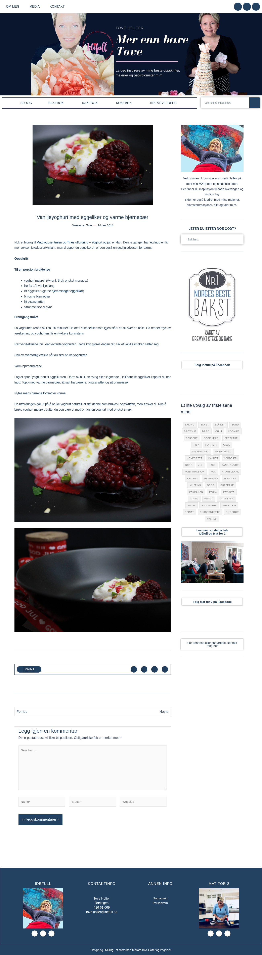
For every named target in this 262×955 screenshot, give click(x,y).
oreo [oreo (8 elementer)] (210, 485)
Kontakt (57, 6)
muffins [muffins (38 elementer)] (195, 485)
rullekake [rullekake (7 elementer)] (226, 498)
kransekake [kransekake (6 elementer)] (230, 471)
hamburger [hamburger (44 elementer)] (223, 451)
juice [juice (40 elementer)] (188, 465)
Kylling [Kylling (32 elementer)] (192, 478)
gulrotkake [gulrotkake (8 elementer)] (200, 451)
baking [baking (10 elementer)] (189, 424)
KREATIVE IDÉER (164, 103)
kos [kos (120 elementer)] (213, 471)
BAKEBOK (57, 103)
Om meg (13, 7)
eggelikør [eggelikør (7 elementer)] (211, 438)
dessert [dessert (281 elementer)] (192, 438)
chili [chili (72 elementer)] (218, 431)
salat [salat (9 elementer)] (191, 505)
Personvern (160, 904)
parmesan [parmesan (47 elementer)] (196, 492)
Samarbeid (160, 899)
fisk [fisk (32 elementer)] (196, 445)
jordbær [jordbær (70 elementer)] (230, 458)
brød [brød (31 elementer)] (205, 431)
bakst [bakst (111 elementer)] (205, 424)
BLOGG (26, 103)
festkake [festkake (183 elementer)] (231, 438)
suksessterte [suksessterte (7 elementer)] (210, 512)
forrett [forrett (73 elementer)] (211, 445)
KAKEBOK (90, 103)
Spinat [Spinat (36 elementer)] (189, 512)
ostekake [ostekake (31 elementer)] (227, 485)
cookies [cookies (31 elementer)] (233, 431)
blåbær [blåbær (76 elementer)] (220, 424)
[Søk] (254, 102)
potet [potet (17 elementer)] (209, 498)
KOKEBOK (125, 103)
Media (36, 7)
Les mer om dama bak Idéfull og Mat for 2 (212, 532)
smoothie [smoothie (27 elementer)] (229, 505)
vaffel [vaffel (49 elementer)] (212, 519)
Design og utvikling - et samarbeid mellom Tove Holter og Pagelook (131, 950)
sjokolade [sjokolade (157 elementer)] (209, 505)
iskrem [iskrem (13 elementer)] (213, 458)
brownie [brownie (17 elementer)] (190, 431)
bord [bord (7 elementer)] (235, 424)
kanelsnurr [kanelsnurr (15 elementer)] (230, 465)
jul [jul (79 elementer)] (200, 465)
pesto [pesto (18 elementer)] (194, 498)
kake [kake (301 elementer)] (212, 465)
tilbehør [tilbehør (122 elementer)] (232, 512)
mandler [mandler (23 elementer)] (230, 478)
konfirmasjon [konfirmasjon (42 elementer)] (195, 471)
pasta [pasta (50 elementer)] (213, 492)
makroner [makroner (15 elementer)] (211, 478)
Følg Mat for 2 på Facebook (212, 601)
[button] (29, 669)
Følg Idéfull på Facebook (212, 365)
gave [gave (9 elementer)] (226, 445)
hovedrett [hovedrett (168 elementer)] (194, 458)
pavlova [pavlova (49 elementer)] (228, 492)
